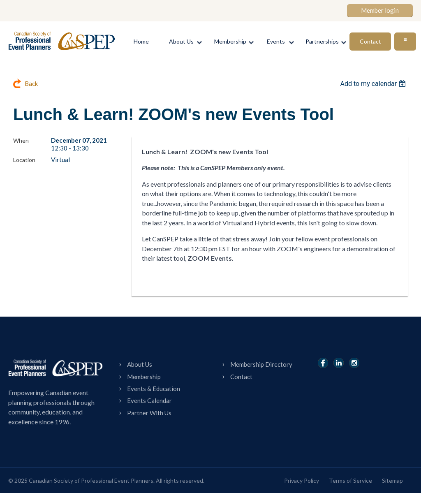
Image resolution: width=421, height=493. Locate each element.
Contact (241, 376)
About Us (139, 364)
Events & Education (153, 388)
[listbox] (374, 84)
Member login (380, 10)
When (21, 140)
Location (24, 159)
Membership (144, 376)
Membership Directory (261, 364)
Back (31, 83)
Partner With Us (149, 413)
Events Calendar (149, 400)
